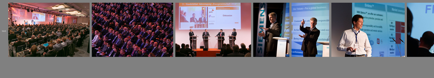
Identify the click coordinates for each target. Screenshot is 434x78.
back (4, 31)
